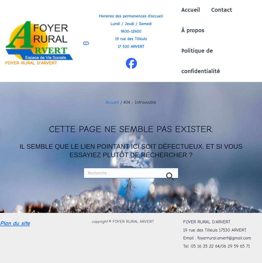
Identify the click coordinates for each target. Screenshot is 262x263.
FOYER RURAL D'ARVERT (31, 63)
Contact (221, 10)
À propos (192, 30)
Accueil (190, 10)
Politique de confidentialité (200, 61)
